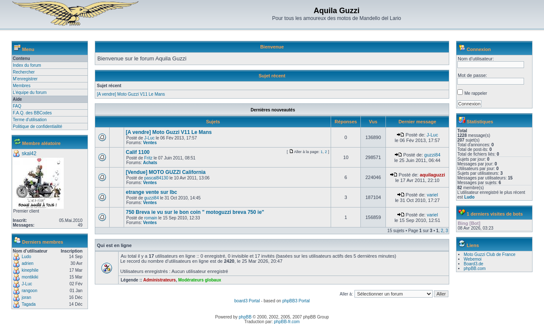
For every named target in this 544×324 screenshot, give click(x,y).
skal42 (29, 153)
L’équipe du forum (30, 92)
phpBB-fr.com (287, 321)
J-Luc (27, 283)
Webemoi (473, 259)
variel (432, 194)
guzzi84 (432, 154)
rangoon (29, 290)
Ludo (26, 256)
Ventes (149, 142)
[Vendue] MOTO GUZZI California (166, 172)
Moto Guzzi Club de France (490, 254)
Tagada (29, 304)
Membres (22, 85)
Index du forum (27, 65)
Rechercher (24, 72)
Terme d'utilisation (30, 119)
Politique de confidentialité (37, 126)
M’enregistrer (25, 79)
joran (26, 297)
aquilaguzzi (432, 174)
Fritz (148, 158)
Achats (150, 162)
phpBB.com (475, 268)
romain (150, 218)
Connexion (479, 49)
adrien (28, 263)
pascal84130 (156, 178)
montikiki (30, 277)
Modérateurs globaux (199, 280)
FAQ (17, 106)
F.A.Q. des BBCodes (32, 113)
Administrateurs (159, 280)
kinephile (30, 270)
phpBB (245, 317)
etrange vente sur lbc (151, 192)
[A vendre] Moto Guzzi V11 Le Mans (131, 94)
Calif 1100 (138, 152)
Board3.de (473, 263)
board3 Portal (247, 300)
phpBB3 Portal (296, 300)
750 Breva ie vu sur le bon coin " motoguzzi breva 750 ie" (195, 212)
